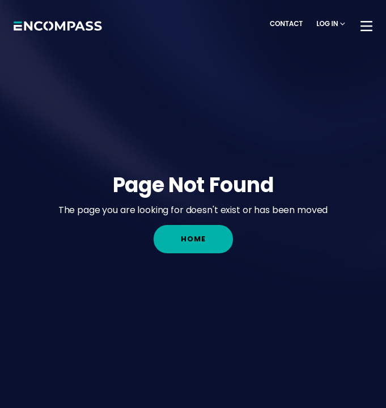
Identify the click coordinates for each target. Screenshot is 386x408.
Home (193, 238)
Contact (286, 23)
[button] (330, 24)
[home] (58, 26)
